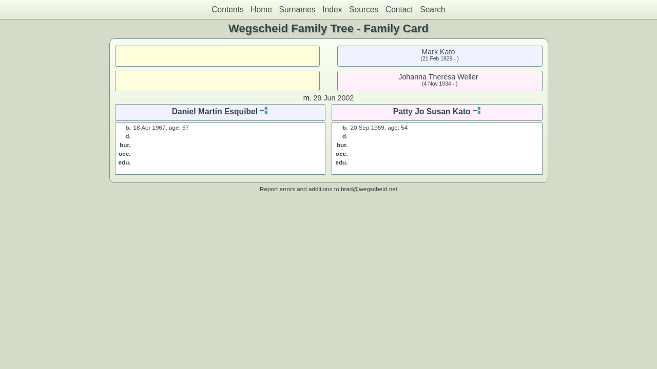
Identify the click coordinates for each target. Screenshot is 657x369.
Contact (399, 9)
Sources (363, 9)
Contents (227, 9)
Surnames (297, 9)
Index (332, 9)
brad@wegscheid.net (369, 189)
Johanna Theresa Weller (438, 77)
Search (432, 9)
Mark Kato (438, 52)
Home (261, 9)
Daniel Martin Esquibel (215, 111)
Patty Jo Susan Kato (432, 111)
